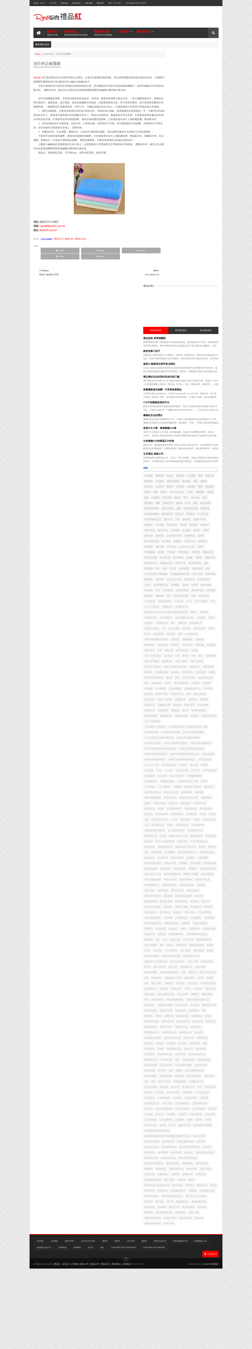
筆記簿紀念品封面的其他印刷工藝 (181, 143)
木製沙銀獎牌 (183, 944)
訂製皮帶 (184, 1135)
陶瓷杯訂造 (194, 1255)
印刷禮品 (210, 444)
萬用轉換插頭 (192, 1108)
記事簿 (176, 1168)
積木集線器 (200, 1070)
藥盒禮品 (184, 1113)
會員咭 (205, 493)
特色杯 (167, 400)
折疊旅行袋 (198, 890)
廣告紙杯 (168, 466)
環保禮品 (168, 264)
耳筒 (208, 1102)
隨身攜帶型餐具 (205, 569)
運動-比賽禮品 (192, 1223)
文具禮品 (188, 258)
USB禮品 (205, 269)
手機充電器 (189, 346)
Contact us (210, 1334)
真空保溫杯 (207, 515)
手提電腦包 (169, 873)
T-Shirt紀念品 (181, 655)
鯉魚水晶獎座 (205, 1299)
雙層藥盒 (168, 1266)
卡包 (182, 731)
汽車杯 (207, 971)
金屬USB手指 (170, 307)
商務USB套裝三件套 (182, 748)
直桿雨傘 (191, 1053)
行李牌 (167, 373)
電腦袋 (190, 357)
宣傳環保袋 (169, 791)
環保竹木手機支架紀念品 (175, 509)
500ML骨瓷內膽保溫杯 (174, 639)
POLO (207, 280)
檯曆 (166, 498)
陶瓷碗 (205, 1255)
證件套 (203, 318)
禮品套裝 (177, 313)
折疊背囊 (181, 482)
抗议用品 (193, 884)
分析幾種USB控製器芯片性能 (178, 207)
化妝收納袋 (198, 726)
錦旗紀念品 (207, 564)
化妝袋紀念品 (170, 731)
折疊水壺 (210, 890)
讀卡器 (210, 1168)
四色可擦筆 (169, 759)
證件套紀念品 (188, 1168)
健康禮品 (195, 384)
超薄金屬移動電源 (172, 1195)
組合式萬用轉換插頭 (173, 1097)
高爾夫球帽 (202, 1293)
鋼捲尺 (178, 1250)
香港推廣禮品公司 (180, 1321)
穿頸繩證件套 (190, 1075)
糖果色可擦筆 (208, 1081)
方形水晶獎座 (181, 917)
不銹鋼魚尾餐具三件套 (174, 671)
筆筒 (166, 1081)
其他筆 (180, 720)
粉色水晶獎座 (177, 1081)
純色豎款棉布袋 (194, 526)
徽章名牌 (168, 862)
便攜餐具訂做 (183, 427)
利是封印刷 (200, 362)
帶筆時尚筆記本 (171, 819)
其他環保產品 (181, 715)
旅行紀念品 (169, 318)
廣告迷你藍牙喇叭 (172, 851)
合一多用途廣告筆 (172, 742)
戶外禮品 (194, 307)
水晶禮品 (193, 318)
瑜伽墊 (180, 1021)
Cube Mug (169, 340)
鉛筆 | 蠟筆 (202, 1244)
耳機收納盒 (198, 1102)
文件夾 (207, 911)
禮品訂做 (211, 253)
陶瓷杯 (195, 264)
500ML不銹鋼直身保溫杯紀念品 (178, 633)
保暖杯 (167, 699)
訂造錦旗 (199, 1163)
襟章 (166, 1119)
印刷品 (212, 318)
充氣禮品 (177, 438)
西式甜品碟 (176, 1119)
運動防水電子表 (171, 1233)
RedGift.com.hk (48, 238)
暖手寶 (167, 939)
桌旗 (204, 950)
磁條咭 (180, 520)
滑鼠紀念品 (169, 999)
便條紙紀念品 (170, 362)
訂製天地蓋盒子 (200, 1124)
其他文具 (168, 715)
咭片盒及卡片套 (171, 389)
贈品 (166, 247)
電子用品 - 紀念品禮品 (198, 1272)
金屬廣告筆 (200, 553)
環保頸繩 (193, 335)
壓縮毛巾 (168, 770)
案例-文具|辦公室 (190, 950)
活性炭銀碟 (189, 982)
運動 (197, 548)
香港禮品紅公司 (200, 1321)
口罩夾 (205, 731)
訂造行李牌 (207, 1157)
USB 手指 (194, 655)
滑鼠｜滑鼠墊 (186, 504)
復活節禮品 (209, 857)
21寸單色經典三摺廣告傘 (175, 378)
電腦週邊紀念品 (171, 1283)
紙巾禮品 (181, 1092)
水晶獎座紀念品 (180, 395)
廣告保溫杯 (169, 830)
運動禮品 (210, 406)
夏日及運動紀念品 (172, 302)
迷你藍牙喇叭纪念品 (173, 1212)
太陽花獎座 (209, 780)
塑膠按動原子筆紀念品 (192, 764)
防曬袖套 (181, 569)
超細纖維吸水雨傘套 (188, 1173)
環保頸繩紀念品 (184, 1037)
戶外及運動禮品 (207, 291)
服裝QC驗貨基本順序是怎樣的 (179, 130)
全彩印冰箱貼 (188, 710)
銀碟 (196, 269)
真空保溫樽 (169, 520)
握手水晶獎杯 (188, 488)
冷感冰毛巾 (187, 280)
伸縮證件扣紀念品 (185, 682)
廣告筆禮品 (201, 313)
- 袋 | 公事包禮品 (201, 580)
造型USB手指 (208, 286)
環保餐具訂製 (170, 1042)
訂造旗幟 (195, 1152)
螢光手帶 (195, 1113)
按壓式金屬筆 (188, 906)
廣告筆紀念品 (170, 846)
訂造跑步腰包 (170, 1163)
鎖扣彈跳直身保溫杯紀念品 (197, 1250)
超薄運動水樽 (203, 1190)
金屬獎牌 (195, 1239)
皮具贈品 (195, 515)
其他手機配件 (206, 438)
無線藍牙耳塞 (170, 1010)
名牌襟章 (206, 384)
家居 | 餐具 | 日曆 (192, 802)
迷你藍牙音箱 (186, 548)
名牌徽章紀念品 (191, 742)
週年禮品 (199, 406)
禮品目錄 (64, 3)
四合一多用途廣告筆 (198, 753)
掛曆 (166, 488)
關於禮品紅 (76, 3)
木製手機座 (169, 944)
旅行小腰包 (196, 917)
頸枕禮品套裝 (183, 1288)
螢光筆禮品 (169, 357)
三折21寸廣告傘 (203, 422)
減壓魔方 (201, 982)
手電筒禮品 (180, 884)
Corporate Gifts (187, 644)
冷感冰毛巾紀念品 (172, 726)
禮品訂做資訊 (170, 253)
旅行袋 (167, 922)
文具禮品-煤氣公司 (173, 220)
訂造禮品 (168, 242)
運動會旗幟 (207, 1223)
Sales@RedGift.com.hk (136, 3)
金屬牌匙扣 (182, 1239)
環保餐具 (193, 297)
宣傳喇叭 (203, 786)
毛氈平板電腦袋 (191, 498)
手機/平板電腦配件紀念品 (176, 471)
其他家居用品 (190, 438)
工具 (184, 455)
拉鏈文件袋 (183, 901)
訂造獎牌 (168, 1157)
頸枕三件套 (169, 1288)
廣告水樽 (168, 324)
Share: (210, 649)
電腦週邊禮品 (186, 575)
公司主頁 (52, 3)
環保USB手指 (210, 1021)
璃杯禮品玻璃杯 (194, 1021)
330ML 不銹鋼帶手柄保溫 (175, 617)
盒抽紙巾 (179, 1053)
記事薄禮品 (178, 373)
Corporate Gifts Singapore (123, 1328)
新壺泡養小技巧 (171, 117)
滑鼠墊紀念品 (190, 988)
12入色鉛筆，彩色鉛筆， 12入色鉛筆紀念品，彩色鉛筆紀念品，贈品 (190, 588)
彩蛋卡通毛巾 (195, 857)
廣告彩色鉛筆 (199, 830)
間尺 (177, 411)
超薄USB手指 (170, 1190)
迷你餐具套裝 (186, 406)
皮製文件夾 (189, 1048)
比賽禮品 (207, 961)
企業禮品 (198, 247)
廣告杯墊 (168, 841)
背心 (187, 275)
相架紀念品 (169, 1059)
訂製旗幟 (197, 1130)
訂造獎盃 (179, 1157)
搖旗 (199, 906)
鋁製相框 (168, 1250)
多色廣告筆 (169, 780)
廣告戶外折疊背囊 (172, 835)
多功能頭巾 (208, 775)
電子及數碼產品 (180, 329)
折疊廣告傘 (194, 477)
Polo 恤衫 (195, 329)
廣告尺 (182, 460)
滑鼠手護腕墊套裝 (172, 993)
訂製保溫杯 (184, 1124)
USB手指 (168, 258)
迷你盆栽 (208, 1206)
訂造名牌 (168, 1146)
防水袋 (192, 569)
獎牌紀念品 (169, 351)
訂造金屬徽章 (206, 537)
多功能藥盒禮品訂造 (173, 775)
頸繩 (202, 411)
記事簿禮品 (209, 324)
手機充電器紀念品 (199, 873)
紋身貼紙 (191, 400)
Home (37, 53)
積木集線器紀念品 (172, 1075)
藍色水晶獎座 (170, 1113)
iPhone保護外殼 (196, 660)
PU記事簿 (199, 649)
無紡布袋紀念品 (182, 1004)
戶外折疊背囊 (195, 862)
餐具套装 (168, 580)
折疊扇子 (206, 477)
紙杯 (207, 526)
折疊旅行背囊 (183, 890)
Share (74, 258)
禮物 (209, 258)
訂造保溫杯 (210, 400)
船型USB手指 (177, 1108)
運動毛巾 (188, 313)
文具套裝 (168, 917)
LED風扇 (168, 649)
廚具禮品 (186, 824)
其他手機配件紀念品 (173, 444)
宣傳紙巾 (207, 329)
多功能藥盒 (201, 770)
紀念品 (37, 77)
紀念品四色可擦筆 (188, 1086)
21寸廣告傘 (182, 417)
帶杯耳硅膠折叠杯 (172, 813)
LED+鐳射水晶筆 (205, 644)
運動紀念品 (169, 553)
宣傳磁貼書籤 (199, 791)
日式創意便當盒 (171, 933)
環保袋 (167, 313)
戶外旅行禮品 (188, 466)
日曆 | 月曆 (187, 933)
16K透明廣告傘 (171, 595)
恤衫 (166, 286)
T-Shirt (167, 269)
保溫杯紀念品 (186, 362)
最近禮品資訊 (172, 97)
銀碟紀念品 (180, 564)
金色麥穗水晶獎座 (185, 1244)
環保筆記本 (195, 509)
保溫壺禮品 (205, 699)
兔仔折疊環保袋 (171, 710)
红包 (200, 400)
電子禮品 (168, 1277)
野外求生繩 (187, 1233)
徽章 (177, 466)
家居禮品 (168, 280)
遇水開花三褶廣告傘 (173, 1223)
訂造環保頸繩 (193, 1157)
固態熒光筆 (202, 759)
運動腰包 (184, 1228)
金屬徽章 (183, 307)
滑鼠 (179, 988)
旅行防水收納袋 (180, 922)
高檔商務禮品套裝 (172, 1293)
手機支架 (195, 471)
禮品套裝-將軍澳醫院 (174, 104)
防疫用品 (181, 1255)
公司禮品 (211, 242)
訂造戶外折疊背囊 (183, 1146)
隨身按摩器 (169, 1261)
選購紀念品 (76, 32)
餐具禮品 (208, 1288)
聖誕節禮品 (169, 531)
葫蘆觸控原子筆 (209, 1108)
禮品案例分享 (103, 32)
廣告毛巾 (188, 302)
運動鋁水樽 (192, 373)
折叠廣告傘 (169, 890)
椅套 (184, 961)
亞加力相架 (169, 384)
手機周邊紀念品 (171, 879)
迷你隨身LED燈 (193, 1212)
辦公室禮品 (176, 286)
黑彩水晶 (168, 1304)
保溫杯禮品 (182, 384)
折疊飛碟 (209, 895)
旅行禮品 (188, 493)
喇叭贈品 (181, 753)
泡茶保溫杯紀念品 (172, 982)
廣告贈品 (184, 253)
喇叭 (182, 449)
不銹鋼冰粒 (169, 427)
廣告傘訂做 (169, 297)
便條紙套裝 (206, 693)
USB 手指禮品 (179, 422)
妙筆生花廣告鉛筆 (172, 786)
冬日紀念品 (205, 297)
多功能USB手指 (178, 291)
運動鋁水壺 (196, 1228)
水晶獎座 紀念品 (196, 966)
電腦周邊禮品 (202, 1277)
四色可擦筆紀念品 (185, 759)
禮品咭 (211, 520)
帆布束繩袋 (194, 455)
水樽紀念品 (196, 971)
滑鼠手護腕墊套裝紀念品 (195, 993)
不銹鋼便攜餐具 (171, 666)
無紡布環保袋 (201, 999)
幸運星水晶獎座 (171, 824)
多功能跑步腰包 (193, 775)
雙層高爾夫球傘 (182, 1266)
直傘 (182, 367)
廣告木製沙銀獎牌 (203, 835)
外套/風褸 (168, 275)
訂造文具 (184, 1152)
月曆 (213, 493)
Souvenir (168, 655)
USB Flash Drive (208, 264)
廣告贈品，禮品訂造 (189, 846)
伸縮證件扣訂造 (204, 682)
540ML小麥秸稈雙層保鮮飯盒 (201, 639)
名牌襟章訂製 (207, 742)
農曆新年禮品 (170, 548)
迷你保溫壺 (169, 1206)
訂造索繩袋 (192, 537)
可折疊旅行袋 (170, 449)
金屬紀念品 (169, 1244)
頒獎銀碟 (199, 1283)
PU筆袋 (188, 649)
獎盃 (206, 275)
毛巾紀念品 (180, 966)
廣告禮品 (200, 242)
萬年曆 (180, 531)
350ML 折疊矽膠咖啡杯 (201, 617)
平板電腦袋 (209, 340)
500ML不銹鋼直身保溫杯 (203, 628)
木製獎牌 (202, 346)
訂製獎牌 (208, 531)
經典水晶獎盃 (192, 1097)
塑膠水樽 (191, 449)
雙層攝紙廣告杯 (198, 1261)
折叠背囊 (168, 477)
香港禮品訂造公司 (44, 1328)
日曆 (197, 493)
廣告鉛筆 (188, 851)
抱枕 (166, 901)
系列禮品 (206, 302)
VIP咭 (190, 422)
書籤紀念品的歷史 (172, 181)
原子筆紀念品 (193, 731)
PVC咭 (167, 422)
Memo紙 (179, 649)
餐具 (202, 373)
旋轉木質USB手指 (172, 928)
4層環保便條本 (198, 417)
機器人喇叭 (194, 961)
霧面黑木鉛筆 (201, 575)
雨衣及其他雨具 (200, 1266)
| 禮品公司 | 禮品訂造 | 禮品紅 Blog (69, 246)
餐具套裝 (197, 1288)
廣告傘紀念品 (183, 830)
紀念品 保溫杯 (177, 526)
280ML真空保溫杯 (198, 611)
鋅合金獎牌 (194, 564)
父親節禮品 (185, 1010)
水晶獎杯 (184, 971)
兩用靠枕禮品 (203, 710)
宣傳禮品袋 (169, 797)
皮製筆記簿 (202, 1048)
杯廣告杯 (175, 950)
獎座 (208, 1010)
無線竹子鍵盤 (199, 1004)
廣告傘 (199, 280)
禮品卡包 (186, 1064)
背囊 (207, 367)
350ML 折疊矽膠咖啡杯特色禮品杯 (180, 622)
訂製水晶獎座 (170, 1135)
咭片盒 (167, 748)
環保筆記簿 (208, 509)
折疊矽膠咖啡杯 (171, 895)
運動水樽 (204, 335)
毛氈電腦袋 (207, 498)
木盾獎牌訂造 (206, 939)
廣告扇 (191, 460)
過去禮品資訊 (209, 97)
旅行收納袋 (209, 917)
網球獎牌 (168, 1102)
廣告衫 (179, 275)
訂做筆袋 (188, 1119)
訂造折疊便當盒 (202, 1146)
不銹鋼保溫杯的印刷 (199, 378)
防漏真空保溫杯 (189, 411)
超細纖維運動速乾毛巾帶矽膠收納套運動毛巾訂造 (187, 1184)
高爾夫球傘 (201, 357)
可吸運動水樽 (186, 737)
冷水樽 (187, 726)
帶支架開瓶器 (207, 808)
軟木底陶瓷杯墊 (171, 1201)
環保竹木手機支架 (203, 504)
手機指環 (186, 879)
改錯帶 (198, 911)
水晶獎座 (199, 258)
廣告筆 (201, 253)
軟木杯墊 (209, 1201)
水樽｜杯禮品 (170, 504)
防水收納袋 (169, 1255)
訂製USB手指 (170, 1124)
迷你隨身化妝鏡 (171, 1217)
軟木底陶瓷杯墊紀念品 (192, 1201)
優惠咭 (167, 438)
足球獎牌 (188, 542)
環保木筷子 (198, 1026)
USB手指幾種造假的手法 (176, 168)
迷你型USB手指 (191, 286)
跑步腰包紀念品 (202, 1195)
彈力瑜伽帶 (169, 857)
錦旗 (166, 291)
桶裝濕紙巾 (169, 955)
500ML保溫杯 (202, 633)
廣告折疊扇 (203, 460)
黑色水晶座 (200, 1304)
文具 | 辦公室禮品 (172, 493)
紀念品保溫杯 (170, 1086)
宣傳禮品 (179, 242)
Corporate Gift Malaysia (154, 1328)
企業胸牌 (184, 677)
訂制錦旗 (200, 1119)
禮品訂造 (175, 247)
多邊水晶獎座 (183, 780)
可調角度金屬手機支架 (205, 737)
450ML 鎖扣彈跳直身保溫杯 (176, 628)
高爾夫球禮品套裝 (172, 1299)
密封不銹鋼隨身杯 (172, 808)
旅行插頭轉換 (170, 367)
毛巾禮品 (168, 966)
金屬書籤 (168, 411)
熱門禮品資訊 (191, 97)
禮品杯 (187, 269)
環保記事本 (169, 1037)
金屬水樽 (168, 558)
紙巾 (200, 367)
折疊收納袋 (169, 482)
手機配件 (168, 884)
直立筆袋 (202, 1053)
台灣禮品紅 (62, 1328)
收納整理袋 (169, 911)
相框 (179, 1059)
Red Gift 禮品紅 (211, 1344)
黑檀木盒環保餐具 (183, 1304)
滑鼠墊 (205, 395)
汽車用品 (168, 977)
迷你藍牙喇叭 (170, 406)
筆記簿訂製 (198, 351)
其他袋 (190, 720)
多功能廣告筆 (204, 449)
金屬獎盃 (179, 558)
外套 (177, 770)
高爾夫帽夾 (189, 1293)
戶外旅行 (177, 346)
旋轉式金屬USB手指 (200, 922)
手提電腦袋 (182, 873)
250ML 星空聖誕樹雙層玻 (175, 611)
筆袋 (166, 526)
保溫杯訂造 (185, 704)
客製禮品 (77, 1328)
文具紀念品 (169, 335)
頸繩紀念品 (169, 417)
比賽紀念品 (207, 307)
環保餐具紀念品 (202, 1037)
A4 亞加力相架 (170, 644)
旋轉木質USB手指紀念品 (194, 928)
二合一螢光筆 (170, 677)
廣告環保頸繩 (181, 841)
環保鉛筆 (168, 515)
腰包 (166, 1108)
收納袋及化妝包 (184, 911)
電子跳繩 (179, 1277)
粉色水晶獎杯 (193, 1081)
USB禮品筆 (169, 660)
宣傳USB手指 (190, 786)
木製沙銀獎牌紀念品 (202, 944)
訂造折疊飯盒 (170, 1152)
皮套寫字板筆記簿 (172, 1048)
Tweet (51, 258)
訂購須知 (123, 31)
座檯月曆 (206, 455)
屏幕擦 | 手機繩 (191, 808)
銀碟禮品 (168, 564)
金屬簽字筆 (207, 1239)
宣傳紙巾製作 (183, 797)
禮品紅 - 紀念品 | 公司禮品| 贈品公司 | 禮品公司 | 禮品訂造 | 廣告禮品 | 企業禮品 (92, 1344)
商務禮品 (177, 269)
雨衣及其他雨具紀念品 (174, 1272)
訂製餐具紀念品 (198, 1135)
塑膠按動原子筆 (171, 764)
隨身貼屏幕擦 (170, 575)
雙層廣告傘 (182, 1261)
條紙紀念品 (202, 955)
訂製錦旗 (179, 537)
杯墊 (166, 950)
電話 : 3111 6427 (114, 3)
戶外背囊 (188, 868)
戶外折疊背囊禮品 (172, 868)
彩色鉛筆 (181, 857)
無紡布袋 (168, 1004)
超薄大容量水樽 (186, 1190)
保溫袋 (196, 704)
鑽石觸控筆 (169, 569)
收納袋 (201, 488)
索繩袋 (199, 1092)
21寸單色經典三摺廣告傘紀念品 (179, 606)
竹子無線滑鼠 (205, 1075)
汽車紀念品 (180, 977)
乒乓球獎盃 (202, 671)
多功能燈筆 (187, 770)
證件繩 (201, 1168)
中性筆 (191, 671)
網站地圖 (88, 3)
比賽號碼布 (176, 498)
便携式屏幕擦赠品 (197, 688)
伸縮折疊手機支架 (199, 677)
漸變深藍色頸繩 (184, 999)
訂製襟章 (168, 537)
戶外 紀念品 (180, 862)
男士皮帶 (184, 1042)
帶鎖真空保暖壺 (206, 819)
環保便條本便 (170, 1026)
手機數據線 (207, 471)
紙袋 (191, 1092)
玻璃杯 (178, 1015)
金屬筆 (180, 357)
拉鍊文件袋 (205, 482)
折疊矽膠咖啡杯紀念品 (192, 895)
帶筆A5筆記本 (190, 813)
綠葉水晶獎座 (207, 1097)
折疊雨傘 (193, 482)
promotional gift (184, 340)
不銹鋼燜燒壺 (188, 666)
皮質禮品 (168, 1053)
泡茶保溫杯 (194, 977)
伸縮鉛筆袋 (169, 688)
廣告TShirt (69, 1321)
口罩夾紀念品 (170, 737)
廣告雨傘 (192, 291)
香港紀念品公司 (160, 1321)
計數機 (209, 1163)
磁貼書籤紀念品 (171, 1064)
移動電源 (191, 367)
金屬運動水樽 (206, 558)
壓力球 (208, 764)
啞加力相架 (169, 753)
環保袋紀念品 (201, 1032)
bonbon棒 (182, 660)
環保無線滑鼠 (170, 1032)
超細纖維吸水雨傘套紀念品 (176, 1179)
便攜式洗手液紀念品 (189, 693)
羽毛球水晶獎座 (182, 1102)
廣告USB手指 (170, 460)
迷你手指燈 (196, 1206)
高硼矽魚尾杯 (190, 1299)
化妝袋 (209, 726)
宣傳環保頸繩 (183, 791)
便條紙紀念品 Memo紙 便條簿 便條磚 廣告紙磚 (185, 433)
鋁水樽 (167, 329)
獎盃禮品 (168, 1015)
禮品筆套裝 (198, 1064)
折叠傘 (203, 884)
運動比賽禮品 (170, 1228)
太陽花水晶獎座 (171, 455)
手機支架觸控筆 (200, 879)
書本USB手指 (179, 939)
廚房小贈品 (198, 824)
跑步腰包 (199, 542)
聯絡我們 (100, 3)
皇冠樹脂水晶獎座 (199, 1042)
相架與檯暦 (178, 400)
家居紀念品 (187, 389)
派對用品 (181, 335)
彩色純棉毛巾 (201, 389)
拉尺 (173, 901)
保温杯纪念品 (179, 699)
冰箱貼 (200, 444)
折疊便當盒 (180, 477)
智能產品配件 (201, 933)
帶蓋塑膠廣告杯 (189, 819)
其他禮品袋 (169, 720)
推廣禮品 (186, 247)
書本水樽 (192, 939)
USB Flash (196, 275)
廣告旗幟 (188, 835)
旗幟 (177, 280)
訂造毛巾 (206, 1152)
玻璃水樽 (188, 1015)
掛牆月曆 (175, 488)
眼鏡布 (201, 1059)
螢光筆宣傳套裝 (194, 531)
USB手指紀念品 (209, 655)
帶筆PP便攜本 (205, 813)
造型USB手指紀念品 (191, 1217)
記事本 (167, 1168)
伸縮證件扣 (169, 682)
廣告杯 (178, 258)
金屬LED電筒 (201, 1233)
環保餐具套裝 (181, 515)
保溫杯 (178, 264)
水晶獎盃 (195, 395)
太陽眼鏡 (197, 780)
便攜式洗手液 (170, 693)
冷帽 (198, 720)
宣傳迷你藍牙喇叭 (172, 802)
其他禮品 (190, 444)
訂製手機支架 (183, 1130)
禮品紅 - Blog (39, 3)
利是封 (198, 340)
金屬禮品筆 (192, 558)
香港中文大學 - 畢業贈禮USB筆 (179, 194)
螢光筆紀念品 (208, 1113)
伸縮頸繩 (181, 688)
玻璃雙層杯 (169, 1021)
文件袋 (167, 395)
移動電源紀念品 (184, 1070)
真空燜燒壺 (189, 1059)
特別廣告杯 (198, 1010)
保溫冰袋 (193, 699)
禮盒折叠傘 (169, 1070)
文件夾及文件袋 (194, 324)
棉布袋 (167, 961)
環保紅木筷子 (186, 1032)
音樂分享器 (187, 1283)
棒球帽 (176, 961)
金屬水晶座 (169, 1239)
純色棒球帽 (169, 1092)
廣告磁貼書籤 (197, 841)
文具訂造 (181, 297)
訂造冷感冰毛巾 (202, 1141)
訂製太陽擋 (169, 1130)
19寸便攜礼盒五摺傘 (190, 595)
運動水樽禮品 (208, 548)
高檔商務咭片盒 (182, 580)
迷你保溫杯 (182, 1206)
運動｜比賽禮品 (184, 553)
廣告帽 (167, 346)
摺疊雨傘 (179, 324)
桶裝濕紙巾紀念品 (185, 955)
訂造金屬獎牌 (186, 1163)
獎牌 (186, 264)
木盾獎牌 (181, 318)
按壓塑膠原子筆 (171, 906)
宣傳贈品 (197, 797)
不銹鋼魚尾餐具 (204, 666)
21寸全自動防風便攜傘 (174, 600)
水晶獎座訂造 (170, 971)
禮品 (193, 253)
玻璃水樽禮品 (202, 1015)
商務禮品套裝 (201, 748)
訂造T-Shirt (169, 1141)
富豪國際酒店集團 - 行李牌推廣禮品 (182, 155)
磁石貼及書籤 (183, 351)
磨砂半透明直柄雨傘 (196, 520)
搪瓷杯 (207, 906)
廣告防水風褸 (201, 851)
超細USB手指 (170, 1173)
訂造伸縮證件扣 (184, 1141)
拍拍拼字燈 (197, 901)
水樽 (197, 302)
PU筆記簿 (211, 417)
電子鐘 (190, 1277)
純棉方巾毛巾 (205, 1086)
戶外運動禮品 (201, 868)
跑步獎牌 (188, 1195)
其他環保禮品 (197, 715)
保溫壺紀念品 (170, 704)
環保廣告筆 (185, 1026)
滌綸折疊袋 (169, 988)
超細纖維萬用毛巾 (172, 542)
